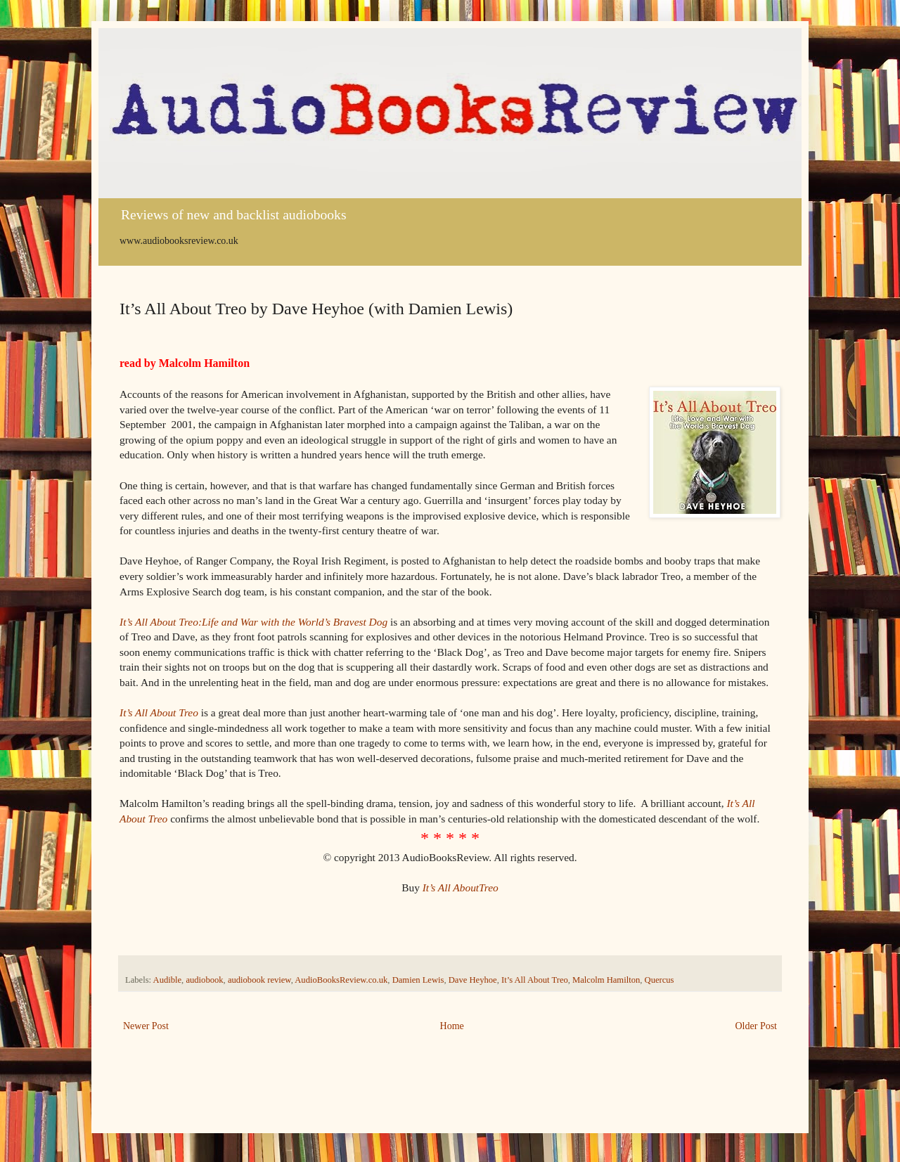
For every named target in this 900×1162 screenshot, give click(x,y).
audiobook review (259, 980)
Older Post (756, 1026)
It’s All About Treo (159, 712)
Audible (167, 980)
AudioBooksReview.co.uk (341, 980)
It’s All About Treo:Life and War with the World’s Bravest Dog (253, 622)
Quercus (659, 980)
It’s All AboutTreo (461, 887)
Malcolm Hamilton (606, 980)
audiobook (204, 980)
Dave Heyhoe (473, 980)
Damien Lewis (418, 980)
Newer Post (146, 1026)
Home (452, 1026)
